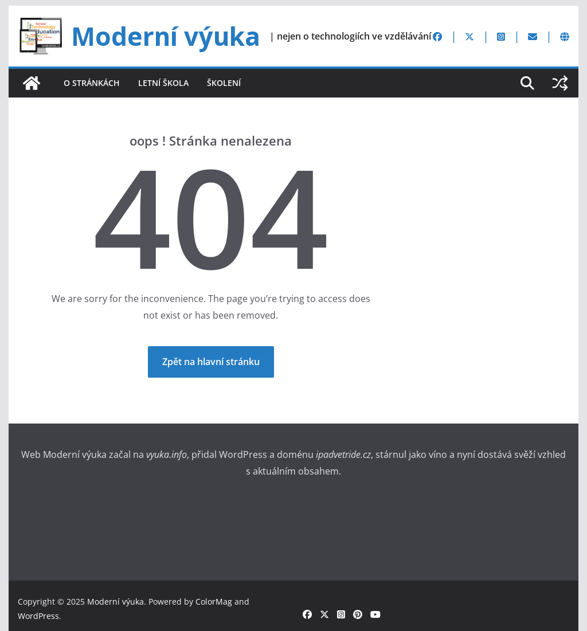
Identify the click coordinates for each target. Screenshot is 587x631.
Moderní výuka (165, 36)
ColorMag (213, 601)
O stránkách (92, 82)
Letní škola (163, 82)
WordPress (38, 615)
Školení (224, 82)
